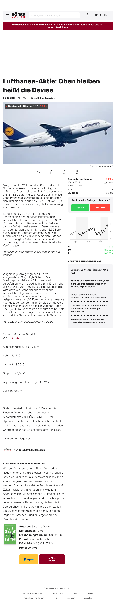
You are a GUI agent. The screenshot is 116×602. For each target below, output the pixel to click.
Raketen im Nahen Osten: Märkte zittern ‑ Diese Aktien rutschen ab (88, 321)
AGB (75, 593)
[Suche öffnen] (54, 15)
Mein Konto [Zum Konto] (102, 15)
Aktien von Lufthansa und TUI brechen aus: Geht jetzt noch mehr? (89, 296)
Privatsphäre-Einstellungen (33, 598)
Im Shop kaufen (52, 559)
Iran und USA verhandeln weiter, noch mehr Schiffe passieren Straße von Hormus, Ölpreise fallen (90, 283)
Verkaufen (100, 207)
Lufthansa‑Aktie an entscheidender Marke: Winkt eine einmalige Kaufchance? (89, 308)
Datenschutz (58, 593)
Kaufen (80, 207)
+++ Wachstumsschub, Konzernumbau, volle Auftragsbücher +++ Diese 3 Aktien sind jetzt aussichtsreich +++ (58, 25)
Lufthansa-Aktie (13, 191)
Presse (90, 593)
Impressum (71, 598)
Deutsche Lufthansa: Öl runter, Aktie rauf (89, 271)
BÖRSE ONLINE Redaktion (32, 450)
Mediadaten (88, 598)
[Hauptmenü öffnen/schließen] (7, 15)
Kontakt (55, 598)
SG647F (16, 338)
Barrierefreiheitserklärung (33, 593)
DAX (41, 185)
